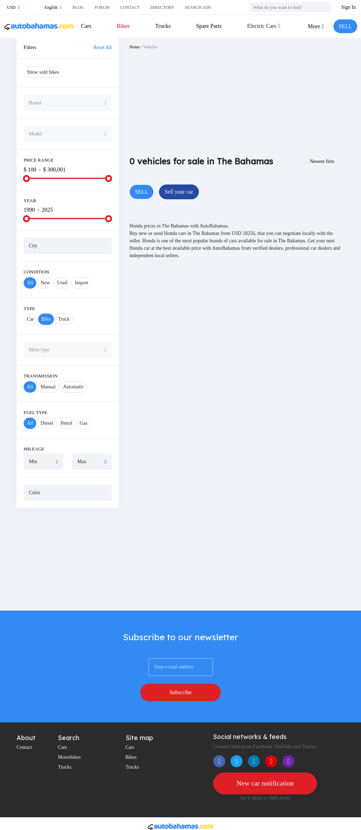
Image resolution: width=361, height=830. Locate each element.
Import (81, 282)
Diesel (47, 423)
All (30, 282)
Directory (163, 7)
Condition (36, 271)
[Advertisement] (68, 559)
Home (134, 46)
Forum (102, 7)
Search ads (198, 7)
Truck (64, 319)
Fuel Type (36, 412)
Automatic (73, 386)
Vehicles (150, 46)
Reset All (102, 47)
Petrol (66, 423)
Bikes (123, 26)
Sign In (348, 7)
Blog (78, 7)
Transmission (40, 375)
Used (62, 282)
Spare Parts (208, 26)
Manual (48, 386)
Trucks (163, 26)
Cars (86, 26)
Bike (45, 319)
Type (29, 308)
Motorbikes (69, 739)
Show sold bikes (43, 72)
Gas (83, 423)
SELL (345, 26)
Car (30, 319)
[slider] (26, 178)
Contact (130, 7)
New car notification (265, 765)
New (45, 282)
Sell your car (179, 192)
